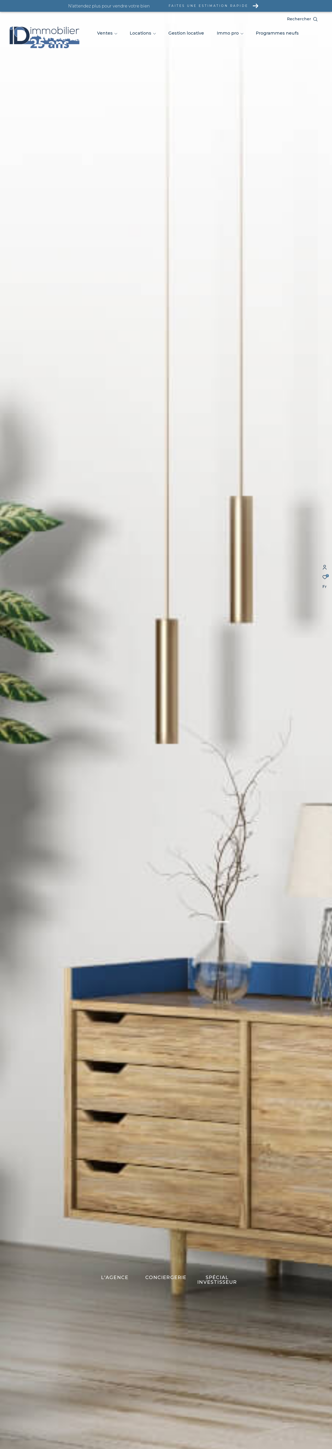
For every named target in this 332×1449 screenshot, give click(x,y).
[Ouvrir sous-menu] (116, 33)
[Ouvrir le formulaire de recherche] (312, 19)
